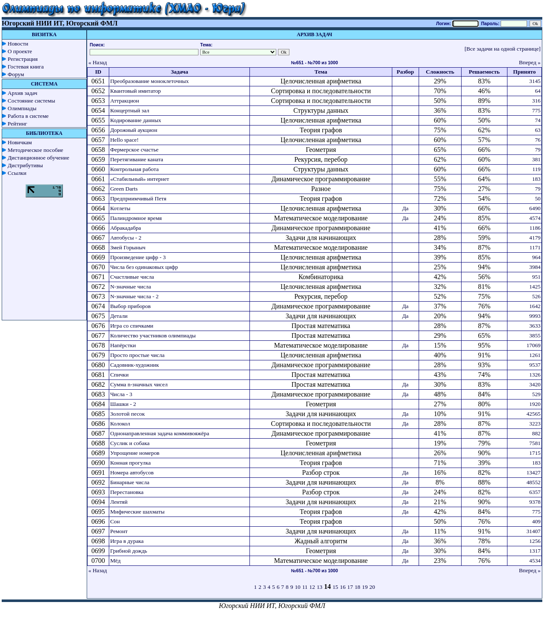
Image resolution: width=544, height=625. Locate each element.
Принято (524, 71)
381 (536, 159)
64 (538, 91)
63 (538, 130)
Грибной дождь (128, 551)
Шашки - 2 (123, 404)
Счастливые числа (132, 277)
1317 (535, 551)
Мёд (115, 560)
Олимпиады (22, 108)
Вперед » (530, 62)
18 (357, 587)
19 (365, 587)
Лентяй (119, 502)
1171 (535, 247)
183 (536, 179)
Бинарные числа (129, 482)
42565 (534, 414)
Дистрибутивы (25, 165)
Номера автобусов (131, 472)
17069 (534, 345)
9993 (535, 316)
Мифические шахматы (137, 511)
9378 (535, 502)
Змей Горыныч (127, 247)
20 (372, 587)
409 (536, 521)
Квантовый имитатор (135, 91)
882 (536, 433)
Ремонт (119, 531)
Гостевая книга (26, 66)
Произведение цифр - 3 (138, 257)
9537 (535, 365)
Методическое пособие (35, 150)
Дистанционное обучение (38, 157)
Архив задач (22, 93)
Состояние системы (31, 100)
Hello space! (124, 140)
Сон (115, 521)
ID (98, 71)
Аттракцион (124, 100)
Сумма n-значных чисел (138, 384)
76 (538, 140)
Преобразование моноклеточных (149, 81)
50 (538, 198)
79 (538, 149)
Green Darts (124, 189)
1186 (535, 228)
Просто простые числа (137, 355)
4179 (535, 237)
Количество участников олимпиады (153, 335)
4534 (535, 560)
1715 (535, 453)
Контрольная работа (134, 169)
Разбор (405, 71)
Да (405, 208)
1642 (535, 306)
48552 (534, 482)
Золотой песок (127, 414)
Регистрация (23, 59)
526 (536, 296)
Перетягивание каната (136, 159)
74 (538, 120)
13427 (534, 472)
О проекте (20, 51)
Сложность (440, 71)
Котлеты (120, 208)
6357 (535, 492)
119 (537, 169)
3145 (535, 81)
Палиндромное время (136, 218)
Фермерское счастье (134, 149)
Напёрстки (123, 345)
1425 (535, 286)
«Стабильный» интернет (139, 179)
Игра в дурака (127, 541)
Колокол (120, 423)
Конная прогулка (130, 462)
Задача (179, 71)
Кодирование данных (135, 120)
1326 (535, 374)
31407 (534, 531)
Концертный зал (129, 110)
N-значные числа (130, 286)
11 (305, 587)
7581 (535, 443)
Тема (320, 71)
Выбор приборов (130, 306)
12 (312, 587)
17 (350, 587)
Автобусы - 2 (125, 237)
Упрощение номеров (134, 453)
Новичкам (20, 142)
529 (536, 394)
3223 (535, 423)
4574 (535, 218)
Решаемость (484, 71)
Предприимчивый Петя (138, 198)
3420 (535, 384)
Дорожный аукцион (133, 130)
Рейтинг (17, 123)
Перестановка (127, 492)
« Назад (97, 62)
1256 (535, 541)
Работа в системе (28, 116)
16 (343, 587)
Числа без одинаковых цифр (144, 267)
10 (297, 587)
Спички (119, 374)
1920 (535, 404)
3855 (535, 335)
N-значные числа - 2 (134, 296)
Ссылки (17, 173)
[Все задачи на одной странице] (503, 49)
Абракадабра (125, 228)
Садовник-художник (134, 365)
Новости (18, 43)
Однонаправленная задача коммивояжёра (159, 433)
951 (536, 277)
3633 (535, 325)
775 (536, 110)
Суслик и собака (130, 443)
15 (335, 587)
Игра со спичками (131, 325)
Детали (119, 316)
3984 (535, 267)
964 (536, 257)
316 (536, 100)
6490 (535, 208)
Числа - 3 (121, 394)
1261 (535, 355)
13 (319, 587)
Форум (16, 74)
